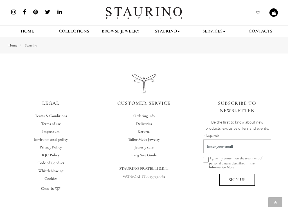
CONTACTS (260, 31)
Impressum (51, 131)
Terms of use (51, 123)
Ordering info (144, 115)
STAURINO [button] (167, 31)
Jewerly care (144, 147)
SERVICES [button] (213, 31)
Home (12, 45)
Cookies (50, 178)
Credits (50, 188)
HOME (27, 31)
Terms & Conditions (51, 115)
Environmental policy (51, 139)
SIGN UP (237, 179)
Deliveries (144, 123)
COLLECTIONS (74, 31)
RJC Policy (51, 155)
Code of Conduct (50, 163)
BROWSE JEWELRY (121, 31)
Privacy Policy (51, 147)
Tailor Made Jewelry (144, 139)
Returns (144, 131)
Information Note (221, 167)
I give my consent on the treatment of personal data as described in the (232, 162)
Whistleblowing (50, 170)
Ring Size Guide (144, 155)
